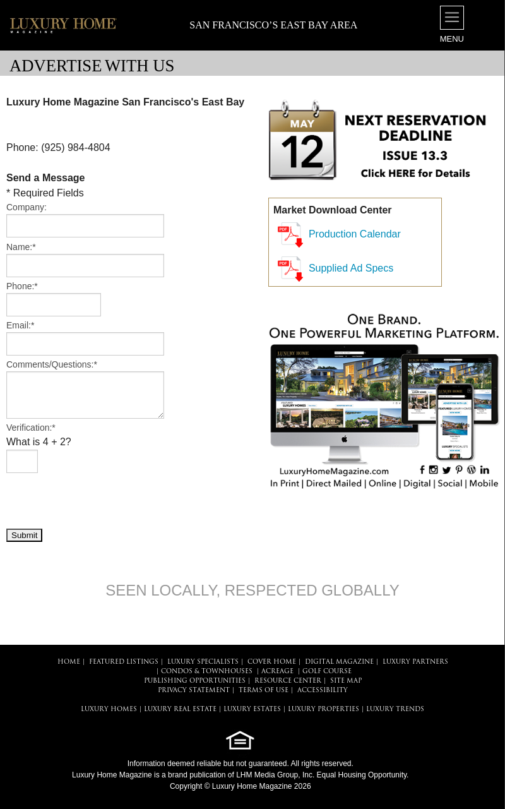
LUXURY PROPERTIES (323, 709)
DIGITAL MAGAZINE (339, 662)
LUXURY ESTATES (252, 709)
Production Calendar (355, 234)
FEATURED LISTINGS (123, 662)
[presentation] (102, 500)
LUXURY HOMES (109, 709)
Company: (26, 207)
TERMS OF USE (263, 690)
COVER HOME (271, 662)
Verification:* (31, 427)
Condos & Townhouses (206, 671)
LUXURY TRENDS (395, 709)
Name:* (21, 247)
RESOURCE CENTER (287, 681)
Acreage (277, 671)
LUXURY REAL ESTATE (180, 709)
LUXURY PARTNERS (415, 662)
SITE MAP (346, 681)
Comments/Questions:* (51, 364)
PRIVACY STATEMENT (194, 690)
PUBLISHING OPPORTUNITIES (195, 681)
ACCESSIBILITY (322, 690)
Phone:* (22, 286)
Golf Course (327, 671)
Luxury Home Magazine (112, 774)
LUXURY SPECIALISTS (203, 662)
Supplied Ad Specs (351, 268)
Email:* (20, 325)
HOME (68, 662)
